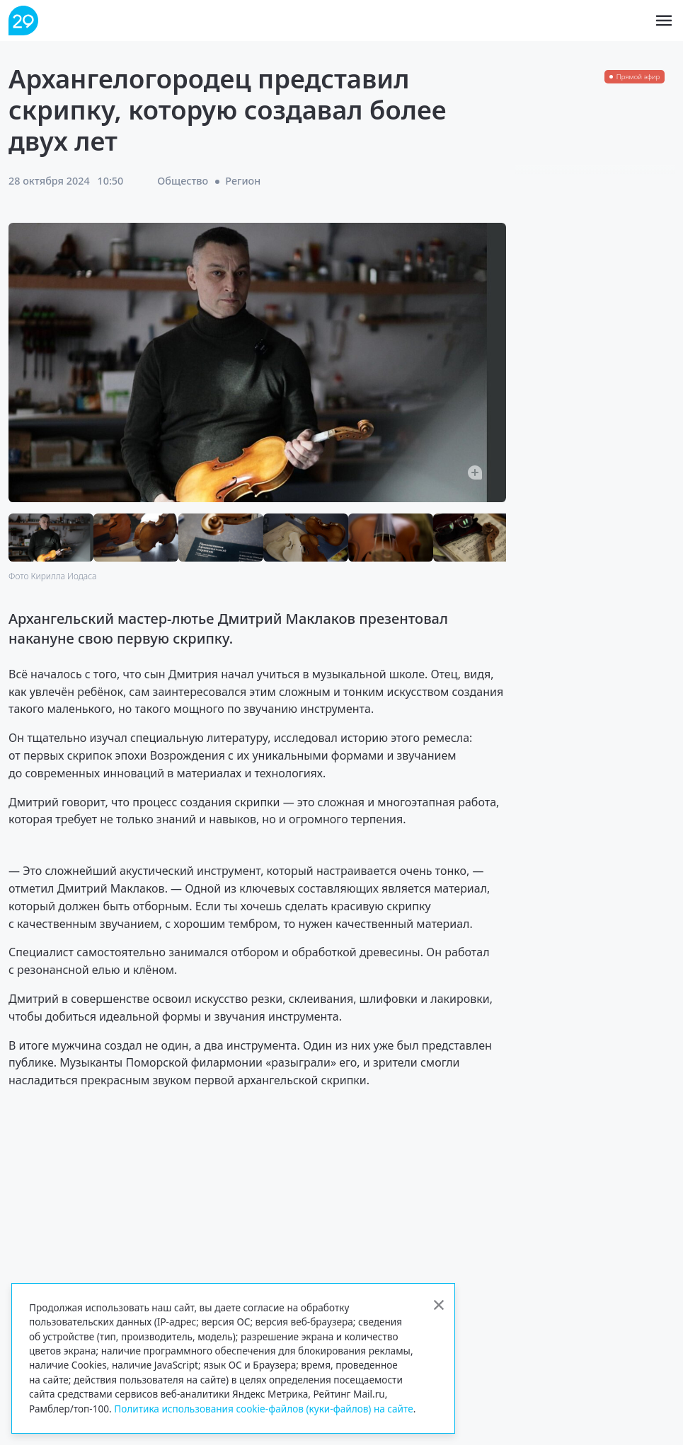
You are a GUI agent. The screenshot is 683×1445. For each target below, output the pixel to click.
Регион (242, 180)
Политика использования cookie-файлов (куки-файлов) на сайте (263, 1408)
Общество (182, 180)
